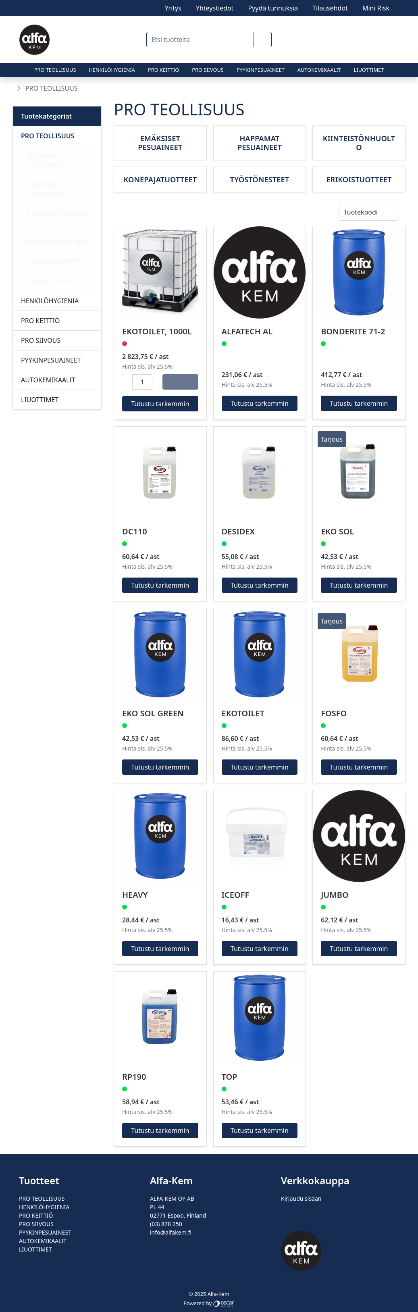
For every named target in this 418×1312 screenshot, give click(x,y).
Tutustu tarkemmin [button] (160, 403)
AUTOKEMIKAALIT (319, 69)
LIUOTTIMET (369, 69)
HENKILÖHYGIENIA (112, 69)
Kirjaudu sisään (301, 1198)
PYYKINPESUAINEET (261, 69)
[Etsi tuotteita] (200, 39)
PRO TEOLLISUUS (55, 69)
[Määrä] (142, 382)
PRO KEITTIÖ (163, 69)
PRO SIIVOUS (208, 69)
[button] (263, 39)
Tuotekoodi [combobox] (361, 212)
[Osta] (180, 382)
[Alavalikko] (92, 300)
